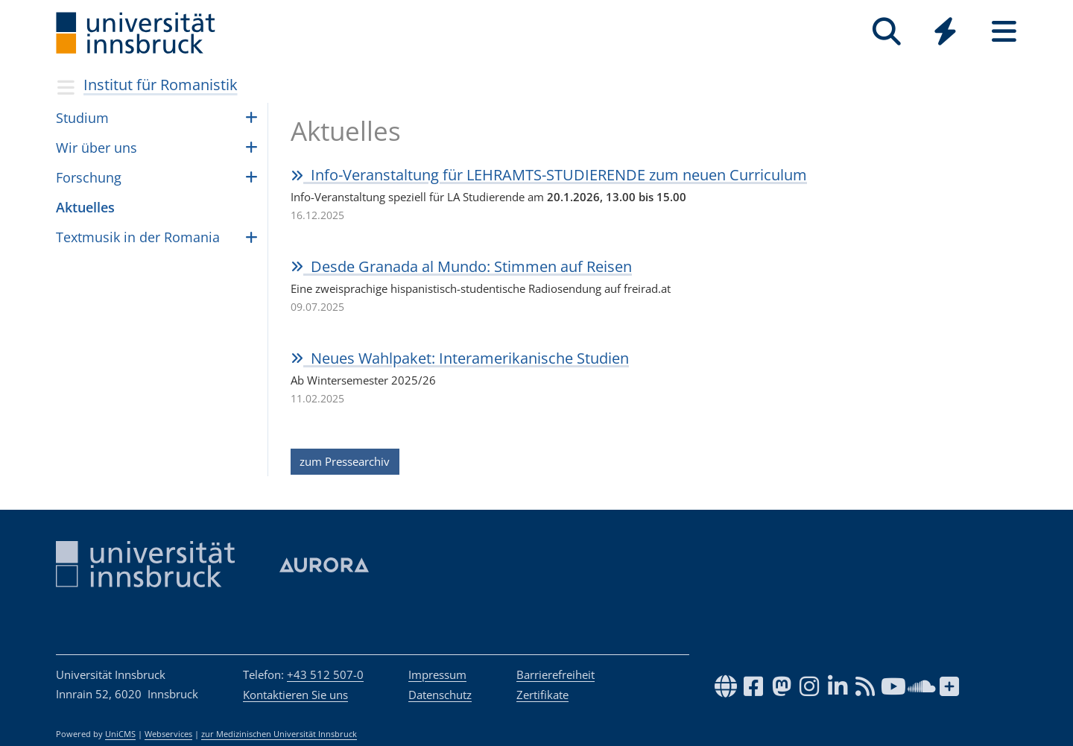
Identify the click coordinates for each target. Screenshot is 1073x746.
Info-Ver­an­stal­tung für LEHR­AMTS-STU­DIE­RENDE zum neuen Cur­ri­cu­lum (549, 175)
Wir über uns (96, 148)
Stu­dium (82, 118)
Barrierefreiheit (555, 674)
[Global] (945, 33)
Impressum (437, 674)
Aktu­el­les (85, 207)
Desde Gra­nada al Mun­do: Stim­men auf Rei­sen (461, 266)
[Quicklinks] (945, 31)
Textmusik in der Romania (138, 237)
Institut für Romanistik (160, 85)
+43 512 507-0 (325, 674)
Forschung (88, 177)
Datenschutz (440, 694)
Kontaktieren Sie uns (295, 694)
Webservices (168, 734)
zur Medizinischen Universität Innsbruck (279, 734)
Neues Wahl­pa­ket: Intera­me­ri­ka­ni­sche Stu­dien (460, 358)
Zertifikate (542, 694)
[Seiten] (1004, 31)
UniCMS (120, 734)
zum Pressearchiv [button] (345, 461)
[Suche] (886, 31)
